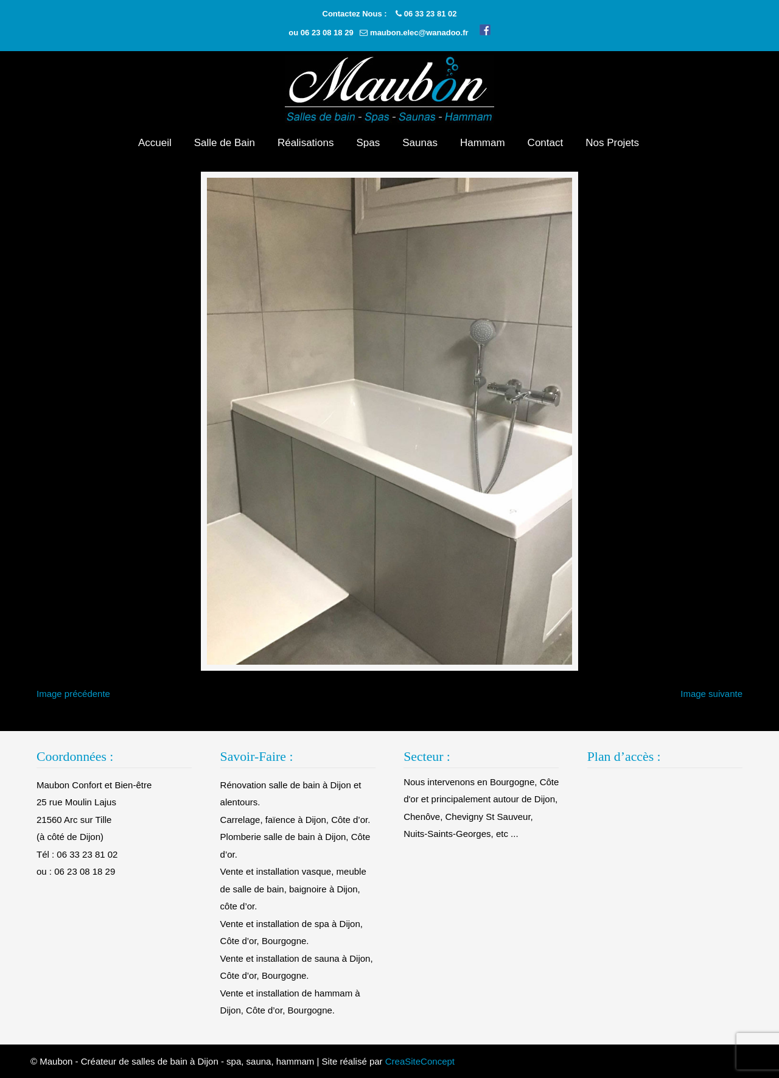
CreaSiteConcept (420, 1061)
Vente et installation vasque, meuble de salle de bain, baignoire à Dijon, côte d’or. (293, 888)
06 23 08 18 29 (327, 32)
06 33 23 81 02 (430, 13)
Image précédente (73, 693)
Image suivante (711, 693)
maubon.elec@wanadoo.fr (419, 32)
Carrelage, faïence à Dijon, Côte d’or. (295, 819)
